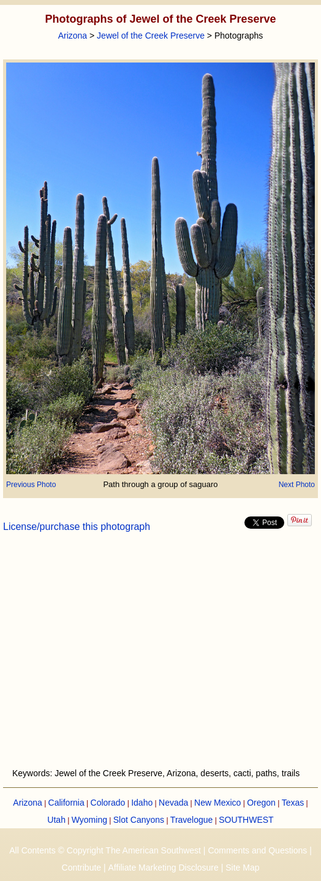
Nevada (173, 802)
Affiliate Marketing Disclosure (163, 867)
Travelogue (191, 820)
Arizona (72, 35)
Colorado (108, 802)
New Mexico (217, 802)
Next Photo (297, 484)
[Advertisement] (160, 657)
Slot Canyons (138, 820)
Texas (293, 802)
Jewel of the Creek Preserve (151, 35)
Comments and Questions (257, 850)
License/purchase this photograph (76, 526)
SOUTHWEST (246, 820)
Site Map (242, 867)
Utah (56, 820)
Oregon (261, 802)
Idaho (142, 802)
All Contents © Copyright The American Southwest (105, 850)
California (66, 802)
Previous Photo (31, 484)
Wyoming (89, 820)
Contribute (82, 867)
